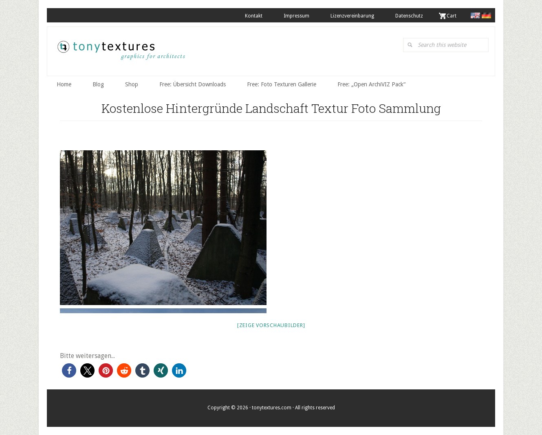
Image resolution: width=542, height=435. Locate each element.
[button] (69, 370)
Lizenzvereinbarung (352, 16)
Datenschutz (409, 16)
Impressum (296, 16)
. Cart (450, 16)
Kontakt (253, 16)
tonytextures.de (120, 53)
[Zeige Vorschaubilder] (271, 325)
